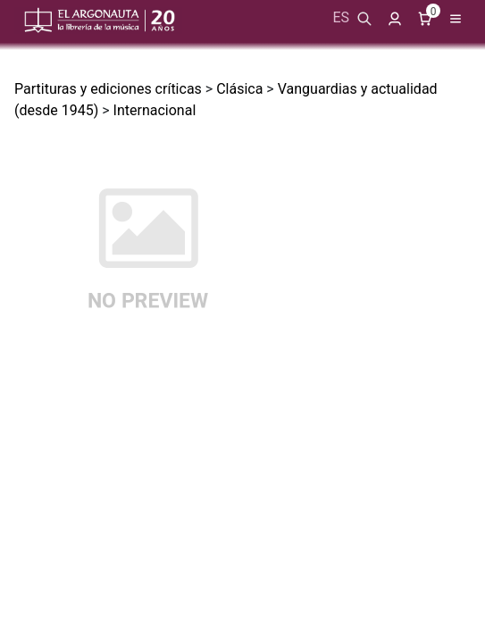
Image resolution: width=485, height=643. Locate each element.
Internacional (155, 110)
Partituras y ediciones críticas (108, 88)
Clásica (239, 88)
